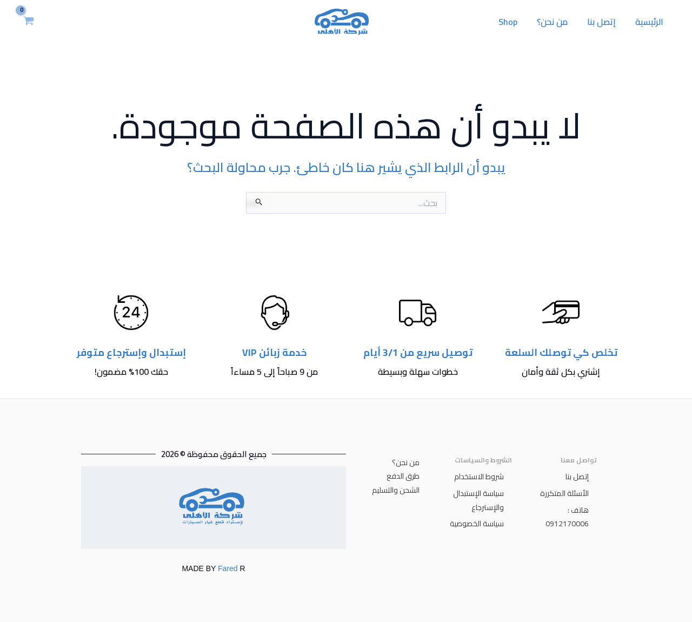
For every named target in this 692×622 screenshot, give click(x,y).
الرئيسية (650, 22)
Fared (227, 568)
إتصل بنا (604, 22)
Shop (515, 22)
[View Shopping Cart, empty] (29, 21)
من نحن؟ (557, 22)
